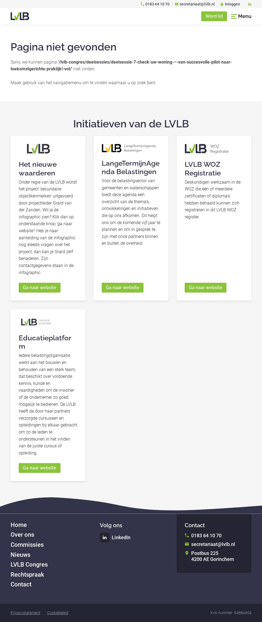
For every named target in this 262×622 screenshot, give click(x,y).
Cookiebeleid (57, 613)
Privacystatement (25, 613)
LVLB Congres (29, 564)
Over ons (22, 534)
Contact (21, 584)
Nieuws (20, 554)
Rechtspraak (27, 574)
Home (19, 525)
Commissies (27, 544)
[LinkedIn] (249, 4)
